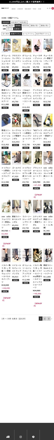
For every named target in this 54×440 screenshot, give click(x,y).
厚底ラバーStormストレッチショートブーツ (47, 269)
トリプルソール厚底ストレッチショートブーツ (26, 136)
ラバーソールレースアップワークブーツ (26, 220)
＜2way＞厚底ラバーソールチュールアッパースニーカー (26, 97)
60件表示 (14, 22)
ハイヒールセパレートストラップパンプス (16, 269)
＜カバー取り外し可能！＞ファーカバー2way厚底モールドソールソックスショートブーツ (37, 276)
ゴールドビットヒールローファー (16, 170)
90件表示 (23, 22)
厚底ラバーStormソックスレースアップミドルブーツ (6, 95)
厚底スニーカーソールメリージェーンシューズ (6, 136)
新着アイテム (13, 18)
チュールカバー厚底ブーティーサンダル (47, 59)
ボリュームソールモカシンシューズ (47, 94)
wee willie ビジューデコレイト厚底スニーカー (47, 173)
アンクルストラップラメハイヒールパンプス (37, 94)
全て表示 (6, 34)
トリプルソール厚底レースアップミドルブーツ (6, 173)
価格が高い (45, 25)
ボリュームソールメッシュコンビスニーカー (6, 59)
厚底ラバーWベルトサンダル (16, 219)
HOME (4, 18)
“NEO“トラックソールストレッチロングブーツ (37, 136)
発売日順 (25, 25)
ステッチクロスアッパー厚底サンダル (37, 220)
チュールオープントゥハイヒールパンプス (37, 59)
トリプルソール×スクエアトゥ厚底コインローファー (26, 173)
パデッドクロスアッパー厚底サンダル (47, 134)
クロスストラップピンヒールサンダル (16, 59)
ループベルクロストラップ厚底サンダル (16, 134)
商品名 (11, 25)
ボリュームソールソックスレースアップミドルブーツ (26, 270)
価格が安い (35, 25)
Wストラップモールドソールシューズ (16, 94)
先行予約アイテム (42, 34)
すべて (9, 29)
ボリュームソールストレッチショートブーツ (26, 59)
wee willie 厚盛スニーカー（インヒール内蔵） (47, 222)
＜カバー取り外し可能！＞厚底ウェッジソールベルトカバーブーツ (6, 273)
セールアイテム (28, 34)
